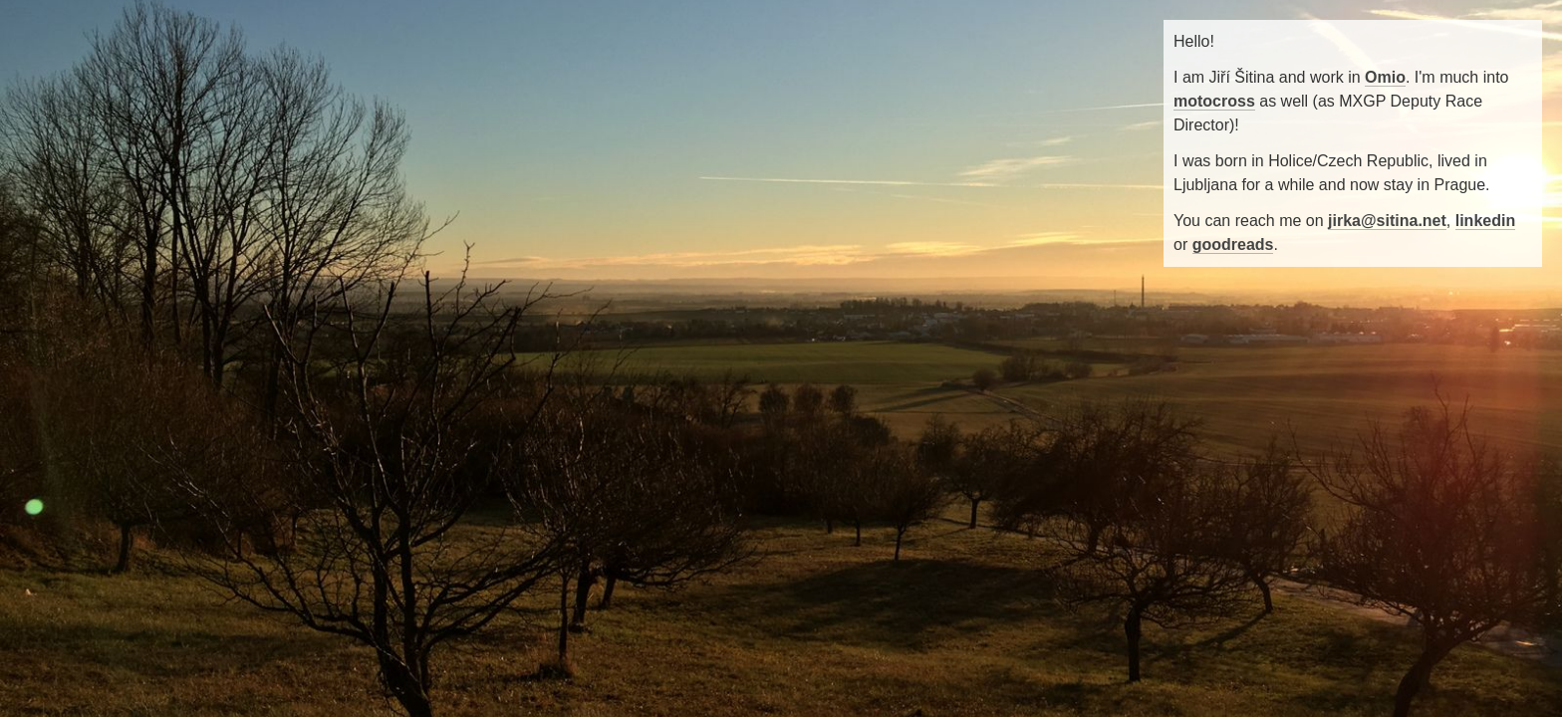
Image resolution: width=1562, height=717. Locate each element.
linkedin (1485, 220)
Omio (1385, 77)
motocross (1214, 101)
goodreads (1233, 244)
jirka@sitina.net (1387, 220)
